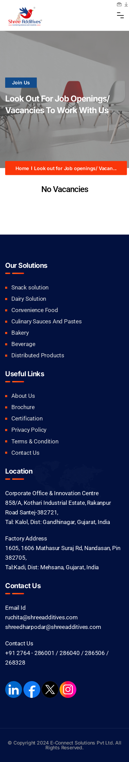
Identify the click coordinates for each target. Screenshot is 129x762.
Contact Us (25, 452)
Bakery (20, 332)
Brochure (22, 407)
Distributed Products (37, 355)
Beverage (23, 344)
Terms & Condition (34, 441)
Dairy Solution (28, 298)
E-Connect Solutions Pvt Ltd (81, 743)
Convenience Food (34, 310)
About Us (23, 395)
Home (22, 168)
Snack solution (30, 287)
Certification (26, 418)
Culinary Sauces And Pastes (46, 321)
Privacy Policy (28, 429)
